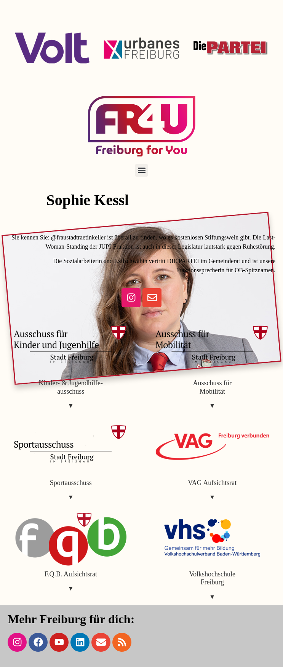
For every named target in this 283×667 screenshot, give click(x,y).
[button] (141, 170)
